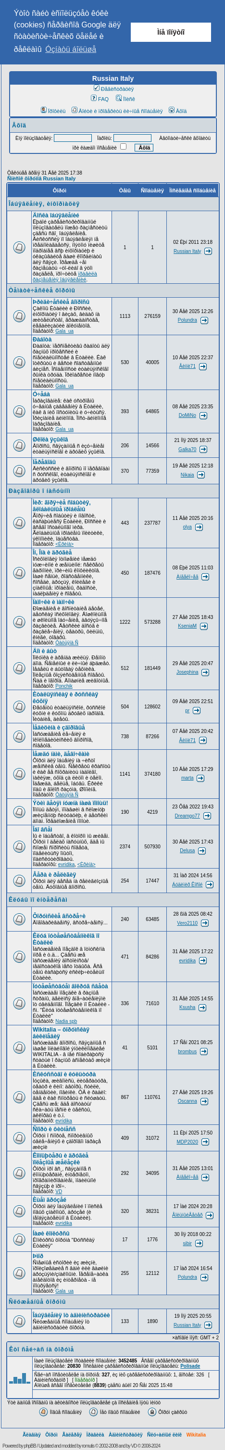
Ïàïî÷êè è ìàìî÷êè (54, 602)
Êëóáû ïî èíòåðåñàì (38, 899)
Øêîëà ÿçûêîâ (50, 439)
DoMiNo (187, 415)
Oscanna (187, 1101)
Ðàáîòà (42, 339)
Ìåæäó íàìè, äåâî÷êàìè (61, 754)
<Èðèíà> (64, 544)
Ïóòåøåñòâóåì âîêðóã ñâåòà (70, 986)
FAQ (100, 99)
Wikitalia (196, 1434)
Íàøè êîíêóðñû (51, 1233)
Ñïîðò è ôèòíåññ (54, 1129)
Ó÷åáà (41, 394)
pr (187, 710)
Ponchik (64, 686)
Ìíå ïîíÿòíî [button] (171, 32)
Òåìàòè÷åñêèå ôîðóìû (42, 290)
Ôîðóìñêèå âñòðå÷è (59, 916)
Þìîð (38, 1256)
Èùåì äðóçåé (49, 1200)
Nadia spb (66, 1021)
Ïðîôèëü (53, 111)
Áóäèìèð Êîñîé (187, 884)
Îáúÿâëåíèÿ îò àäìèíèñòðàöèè (71, 1315)
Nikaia (187, 475)
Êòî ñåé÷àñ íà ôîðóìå (41, 1349)
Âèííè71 (187, 366)
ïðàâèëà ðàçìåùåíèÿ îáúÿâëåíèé (65, 276)
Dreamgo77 (187, 816)
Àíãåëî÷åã (187, 577)
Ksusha (187, 1007)
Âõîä (178, 111)
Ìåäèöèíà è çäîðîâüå (59, 727)
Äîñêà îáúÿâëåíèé (56, 215)
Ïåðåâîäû (44, 462)
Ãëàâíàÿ (32, 1434)
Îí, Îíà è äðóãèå (52, 552)
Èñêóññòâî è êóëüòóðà (64, 1074)
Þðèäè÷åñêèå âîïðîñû (61, 302)
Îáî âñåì (42, 829)
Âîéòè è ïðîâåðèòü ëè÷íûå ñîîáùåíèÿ (117, 111)
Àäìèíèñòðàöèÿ (126, 1434)
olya (187, 527)
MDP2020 (187, 1142)
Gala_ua (64, 331)
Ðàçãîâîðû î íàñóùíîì (40, 491)
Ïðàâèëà (95, 1434)
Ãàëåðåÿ (72, 1434)
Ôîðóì (51, 1434)
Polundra (187, 320)
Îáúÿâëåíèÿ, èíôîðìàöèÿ (44, 204)
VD (58, 1191)
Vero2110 (187, 923)
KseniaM (187, 626)
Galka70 (187, 449)
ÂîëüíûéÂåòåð (187, 1215)
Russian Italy (187, 251)
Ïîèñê (125, 99)
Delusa (187, 850)
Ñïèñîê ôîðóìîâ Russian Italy (41, 178)
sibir (187, 1243)
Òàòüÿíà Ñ (66, 642)
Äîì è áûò (45, 651)
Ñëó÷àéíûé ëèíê (164, 1434)
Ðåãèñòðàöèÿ (114, 89)
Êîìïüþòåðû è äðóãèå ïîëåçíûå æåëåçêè (60, 1159)
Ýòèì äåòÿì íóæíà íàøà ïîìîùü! (70, 803)
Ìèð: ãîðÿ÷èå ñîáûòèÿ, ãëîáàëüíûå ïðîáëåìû (62, 506)
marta (187, 778)
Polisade (190, 1366)
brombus (187, 1051)
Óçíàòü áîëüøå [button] (70, 49)
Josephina (187, 672)
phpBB (30, 1446)
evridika (66, 864)
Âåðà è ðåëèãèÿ (54, 874)
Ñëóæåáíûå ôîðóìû (37, 1302)
